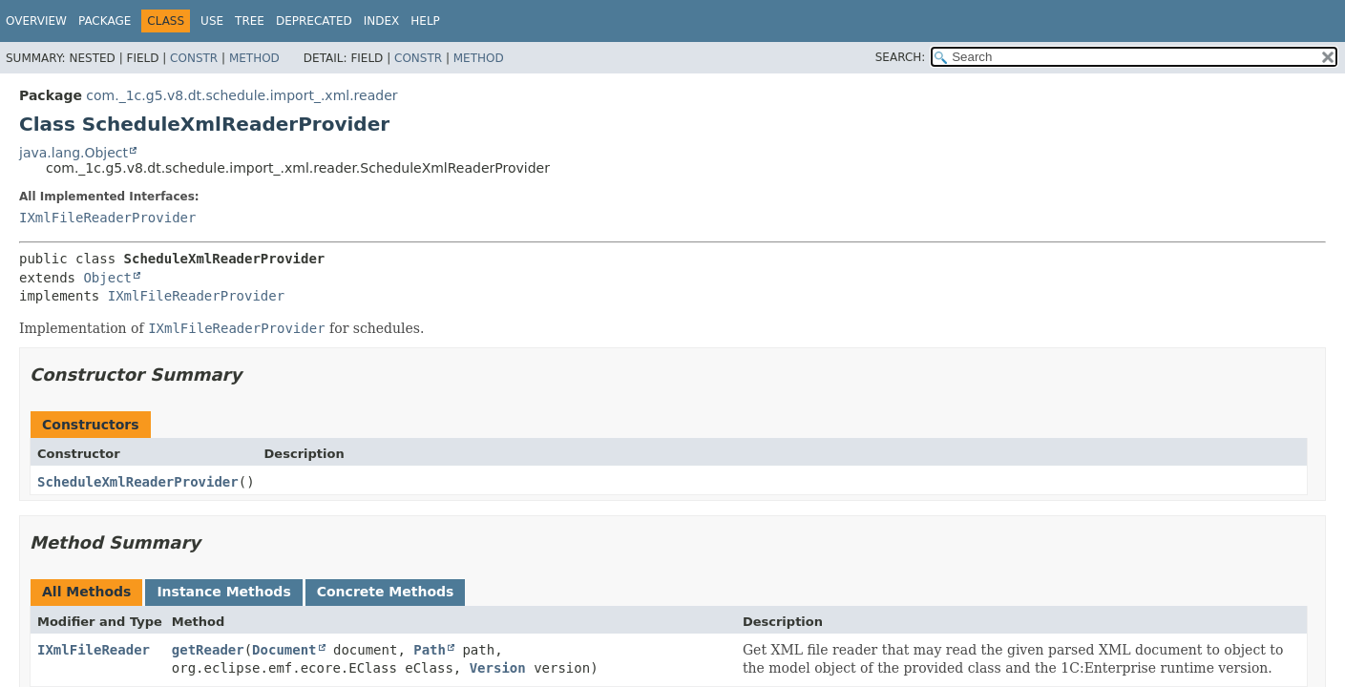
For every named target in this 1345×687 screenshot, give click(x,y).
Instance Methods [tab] (223, 591)
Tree (249, 21)
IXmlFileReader (93, 649)
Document (284, 649)
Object (107, 277)
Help (425, 21)
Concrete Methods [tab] (385, 591)
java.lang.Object (73, 152)
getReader (208, 649)
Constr (194, 58)
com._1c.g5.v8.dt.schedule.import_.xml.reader (241, 95)
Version (498, 668)
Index (382, 21)
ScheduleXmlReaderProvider (138, 481)
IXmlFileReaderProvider (107, 217)
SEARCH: (900, 57)
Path (429, 649)
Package (104, 21)
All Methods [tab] (86, 591)
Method (254, 58)
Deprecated (314, 21)
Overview (36, 21)
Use (211, 21)
